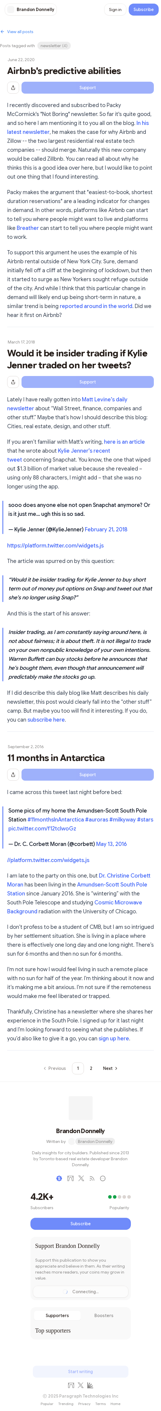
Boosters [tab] (104, 1315)
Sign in (115, 9)
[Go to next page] (110, 1068)
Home (115, 1403)
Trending (65, 1403)
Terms (100, 1403)
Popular (47, 1403)
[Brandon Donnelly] (31, 10)
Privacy (84, 1403)
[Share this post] (13, 88)
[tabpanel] (80, 1330)
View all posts (16, 31)
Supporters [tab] (57, 1315)
